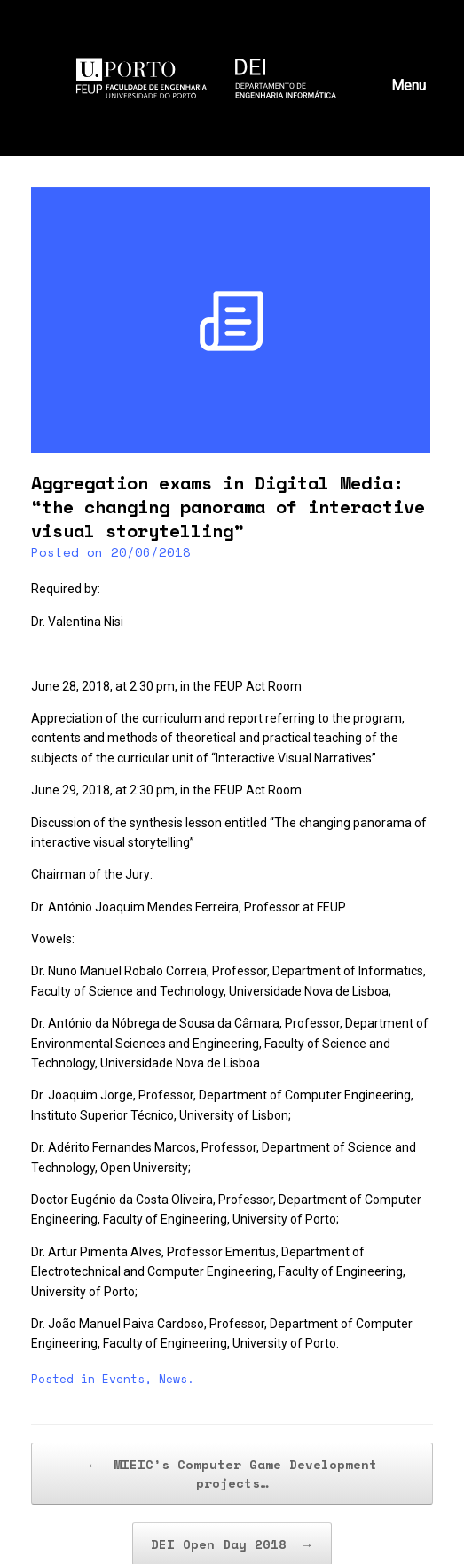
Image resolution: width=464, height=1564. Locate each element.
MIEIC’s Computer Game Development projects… (232, 1473)
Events (123, 1379)
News (173, 1379)
